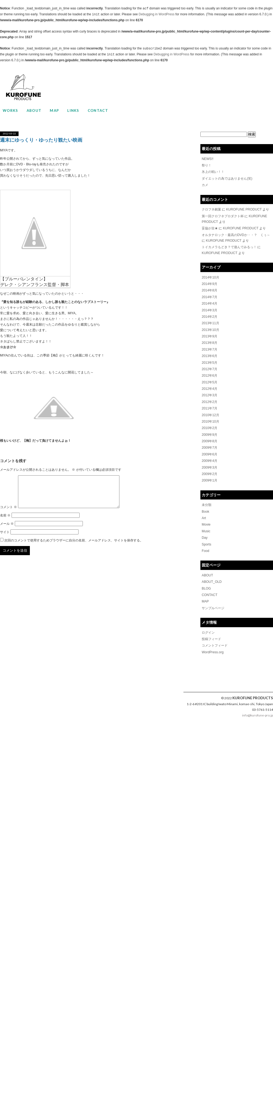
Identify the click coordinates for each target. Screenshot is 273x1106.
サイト (5, 538)
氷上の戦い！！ (213, 172)
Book (205, 507)
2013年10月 (210, 328)
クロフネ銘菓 (211, 209)
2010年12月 (210, 411)
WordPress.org (212, 646)
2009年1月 (209, 476)
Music (206, 526)
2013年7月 (209, 347)
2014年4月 (209, 302)
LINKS (73, 110)
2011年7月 (209, 405)
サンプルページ (213, 602)
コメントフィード (215, 639)
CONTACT (98, 110)
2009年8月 (209, 437)
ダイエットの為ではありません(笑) (227, 178)
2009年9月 (209, 431)
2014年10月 (210, 276)
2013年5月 (209, 360)
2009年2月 (209, 470)
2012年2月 (209, 399)
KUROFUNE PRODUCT (243, 209)
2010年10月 (210, 418)
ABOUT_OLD (211, 576)
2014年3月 (209, 308)
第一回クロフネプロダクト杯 (223, 215)
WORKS (10, 110)
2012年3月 (209, 392)
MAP (54, 110)
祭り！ (206, 165)
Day (204, 532)
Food (205, 545)
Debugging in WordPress (157, 14)
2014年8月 (209, 289)
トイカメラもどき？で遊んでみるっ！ (229, 246)
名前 (5, 522)
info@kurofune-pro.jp (257, 709)
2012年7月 (209, 366)
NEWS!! (207, 159)
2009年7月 (209, 444)
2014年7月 (209, 295)
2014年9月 (209, 282)
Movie (206, 520)
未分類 (206, 500)
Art (204, 513)
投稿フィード (211, 633)
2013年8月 (209, 340)
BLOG (206, 583)
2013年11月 (210, 321)
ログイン (208, 627)
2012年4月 (209, 386)
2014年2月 (209, 315)
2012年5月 (209, 379)
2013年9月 (209, 334)
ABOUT (34, 110)
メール (7, 530)
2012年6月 (209, 373)
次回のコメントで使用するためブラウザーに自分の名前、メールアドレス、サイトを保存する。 (73, 547)
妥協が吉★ (210, 227)
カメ (205, 185)
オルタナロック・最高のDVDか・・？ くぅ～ (236, 234)
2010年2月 (209, 424)
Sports (206, 539)
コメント (8, 513)
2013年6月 (209, 353)
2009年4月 (209, 457)
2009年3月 (209, 463)
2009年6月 (209, 450)
